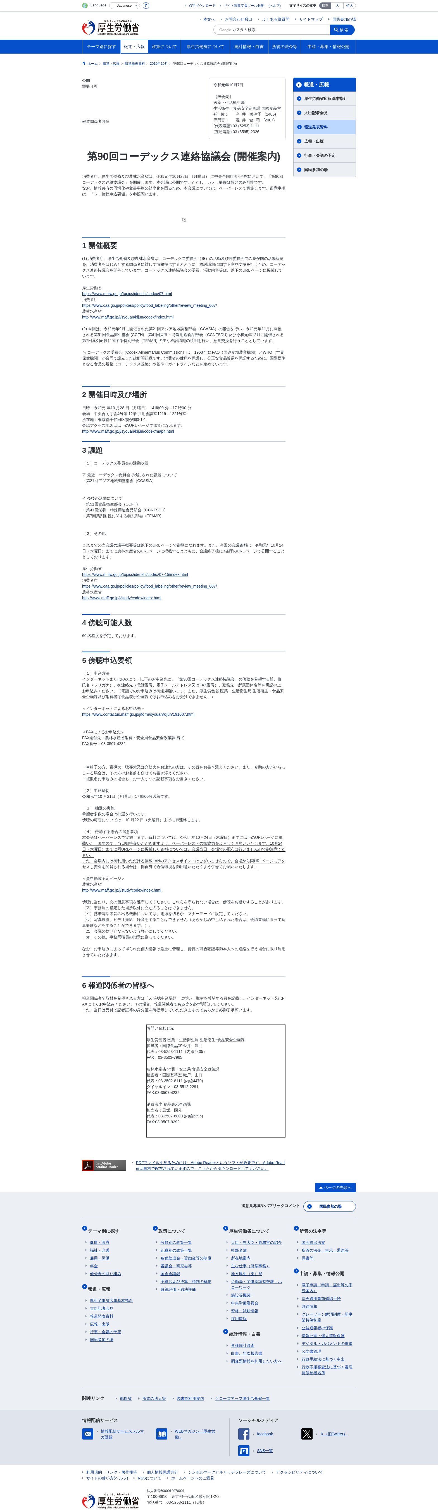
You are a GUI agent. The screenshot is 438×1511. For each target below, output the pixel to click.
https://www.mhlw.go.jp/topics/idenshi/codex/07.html (127, 293)
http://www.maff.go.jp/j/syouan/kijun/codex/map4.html (128, 431)
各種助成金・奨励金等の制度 (186, 1251)
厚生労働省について (251, 1226)
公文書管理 (311, 1340)
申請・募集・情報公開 (324, 1264)
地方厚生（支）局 (246, 1267)
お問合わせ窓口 (238, 19)
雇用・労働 (100, 1251)
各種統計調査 (242, 1334)
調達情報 (309, 1295)
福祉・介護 (100, 1244)
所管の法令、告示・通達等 (325, 1244)
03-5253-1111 (178, 1491)
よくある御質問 (275, 19)
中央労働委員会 (244, 1296)
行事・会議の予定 (319, 155)
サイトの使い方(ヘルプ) (107, 1467)
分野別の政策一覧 (176, 1236)
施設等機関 (241, 1289)
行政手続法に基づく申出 (323, 1348)
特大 (349, 6)
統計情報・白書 (246, 1325)
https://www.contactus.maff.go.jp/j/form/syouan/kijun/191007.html (138, 714)
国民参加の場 (344, 19)
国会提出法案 (313, 1236)
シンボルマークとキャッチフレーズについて (227, 1461)
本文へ (209, 19)
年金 (94, 1259)
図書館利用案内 (190, 1387)
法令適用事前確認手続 (321, 1287)
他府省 (126, 1387)
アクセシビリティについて (299, 1461)
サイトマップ (311, 19)
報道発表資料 (316, 127)
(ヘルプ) (274, 6)
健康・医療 (100, 1236)
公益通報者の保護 (317, 1317)
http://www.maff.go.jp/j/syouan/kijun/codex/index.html (127, 317)
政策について (174, 1226)
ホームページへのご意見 (192, 1467)
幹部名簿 (239, 1244)
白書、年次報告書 (246, 1342)
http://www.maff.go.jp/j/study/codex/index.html (121, 598)
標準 (325, 6)
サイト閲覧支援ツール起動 (244, 6)
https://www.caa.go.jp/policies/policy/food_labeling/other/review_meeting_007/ (149, 305)
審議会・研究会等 (176, 1259)
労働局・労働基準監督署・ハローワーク (256, 1278)
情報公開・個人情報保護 (323, 1325)
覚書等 (307, 1251)
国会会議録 (170, 1267)
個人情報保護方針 (162, 1461)
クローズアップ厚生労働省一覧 (242, 1387)
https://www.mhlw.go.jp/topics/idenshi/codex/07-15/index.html (135, 574)
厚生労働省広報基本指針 (325, 98)
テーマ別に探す (105, 1226)
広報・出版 (314, 141)
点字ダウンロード (202, 6)
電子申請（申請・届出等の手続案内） (327, 1277)
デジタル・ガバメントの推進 (327, 1332)
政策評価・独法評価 (178, 1283)
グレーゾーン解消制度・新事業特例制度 (327, 1306)
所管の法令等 (315, 1226)
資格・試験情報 (244, 1304)
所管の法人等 (154, 1387)
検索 (346, 29)
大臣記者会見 (316, 113)
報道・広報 (316, 84)
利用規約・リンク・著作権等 (111, 1461)
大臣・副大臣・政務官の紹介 (256, 1236)
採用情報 (239, 1312)
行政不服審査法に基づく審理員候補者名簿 (327, 1359)
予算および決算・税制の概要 (186, 1275)
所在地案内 (241, 1251)
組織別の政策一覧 (176, 1244)
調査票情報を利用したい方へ (256, 1350)
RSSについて (149, 1467)
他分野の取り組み (105, 1267)
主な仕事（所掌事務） (250, 1259)
